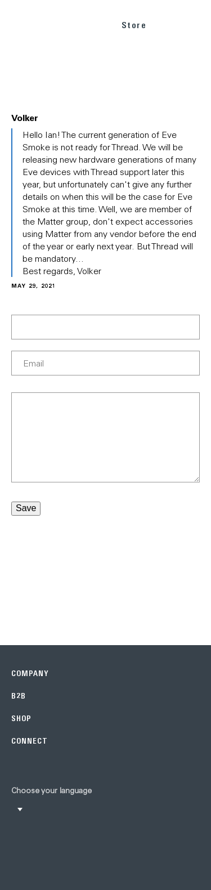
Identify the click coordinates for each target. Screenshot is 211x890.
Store (134, 25)
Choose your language (51, 790)
